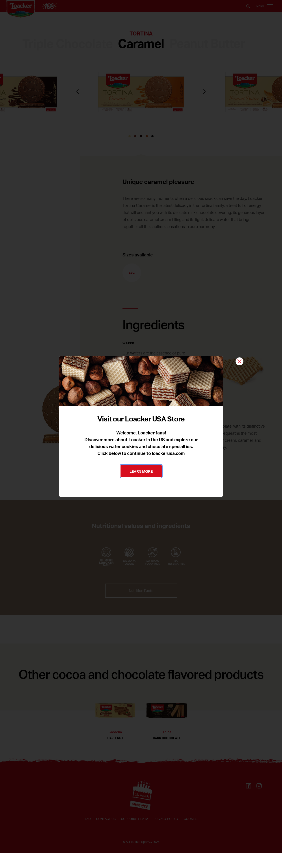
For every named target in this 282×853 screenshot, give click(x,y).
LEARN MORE (141, 471)
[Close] (239, 361)
